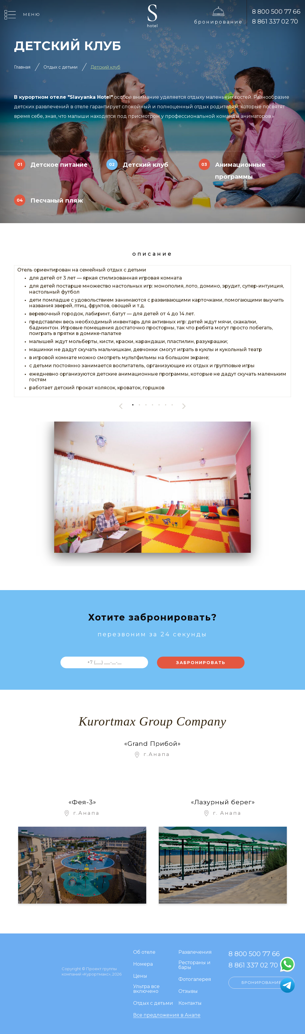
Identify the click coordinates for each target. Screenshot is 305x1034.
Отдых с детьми (60, 67)
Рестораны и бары (194, 965)
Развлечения (195, 952)
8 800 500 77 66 (276, 11)
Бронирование (218, 22)
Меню (32, 14)
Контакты (190, 1003)
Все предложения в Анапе (166, 1015)
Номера (143, 964)
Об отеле (144, 952)
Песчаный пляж (56, 200)
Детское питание (59, 164)
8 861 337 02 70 (275, 21)
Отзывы (188, 991)
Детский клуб (105, 67)
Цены (140, 976)
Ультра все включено (146, 989)
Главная (22, 67)
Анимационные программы (240, 170)
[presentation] (121, 406)
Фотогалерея (194, 979)
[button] (132, 405)
